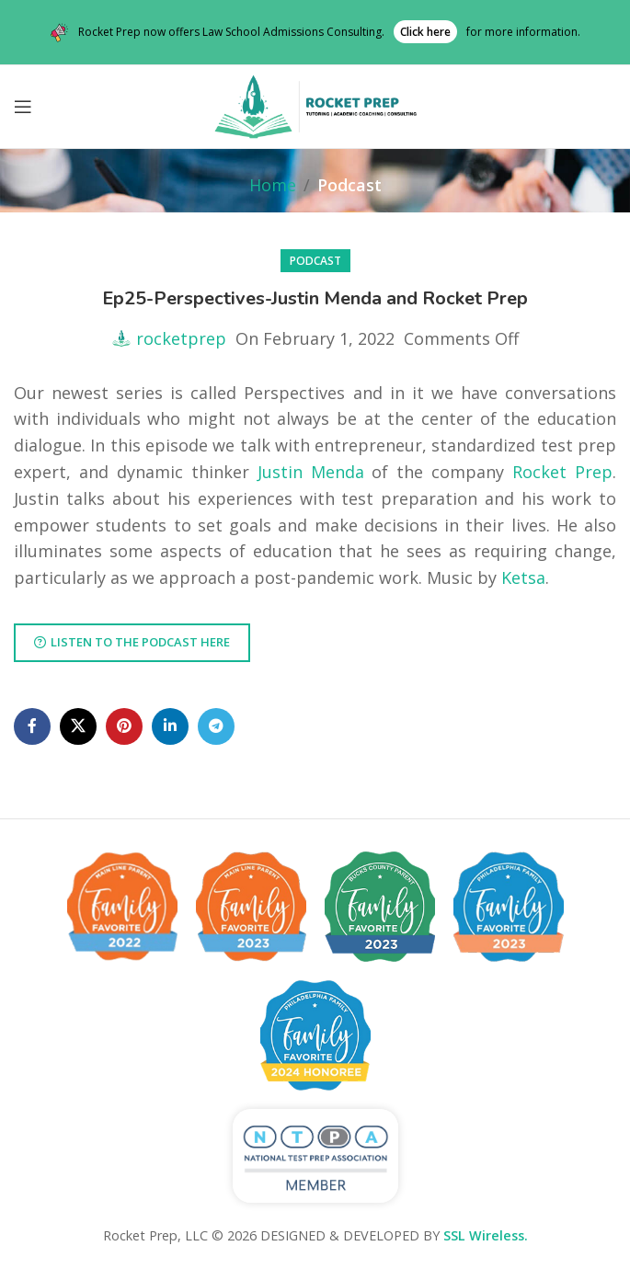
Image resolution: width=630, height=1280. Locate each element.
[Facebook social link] (32, 726)
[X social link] (78, 726)
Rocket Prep (562, 472)
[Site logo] (315, 105)
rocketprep (181, 338)
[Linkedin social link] (170, 726)
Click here (425, 32)
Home (272, 185)
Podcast (349, 185)
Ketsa (523, 577)
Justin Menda (311, 472)
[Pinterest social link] (124, 726)
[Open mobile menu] (23, 106)
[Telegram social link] (216, 726)
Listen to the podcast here (132, 642)
